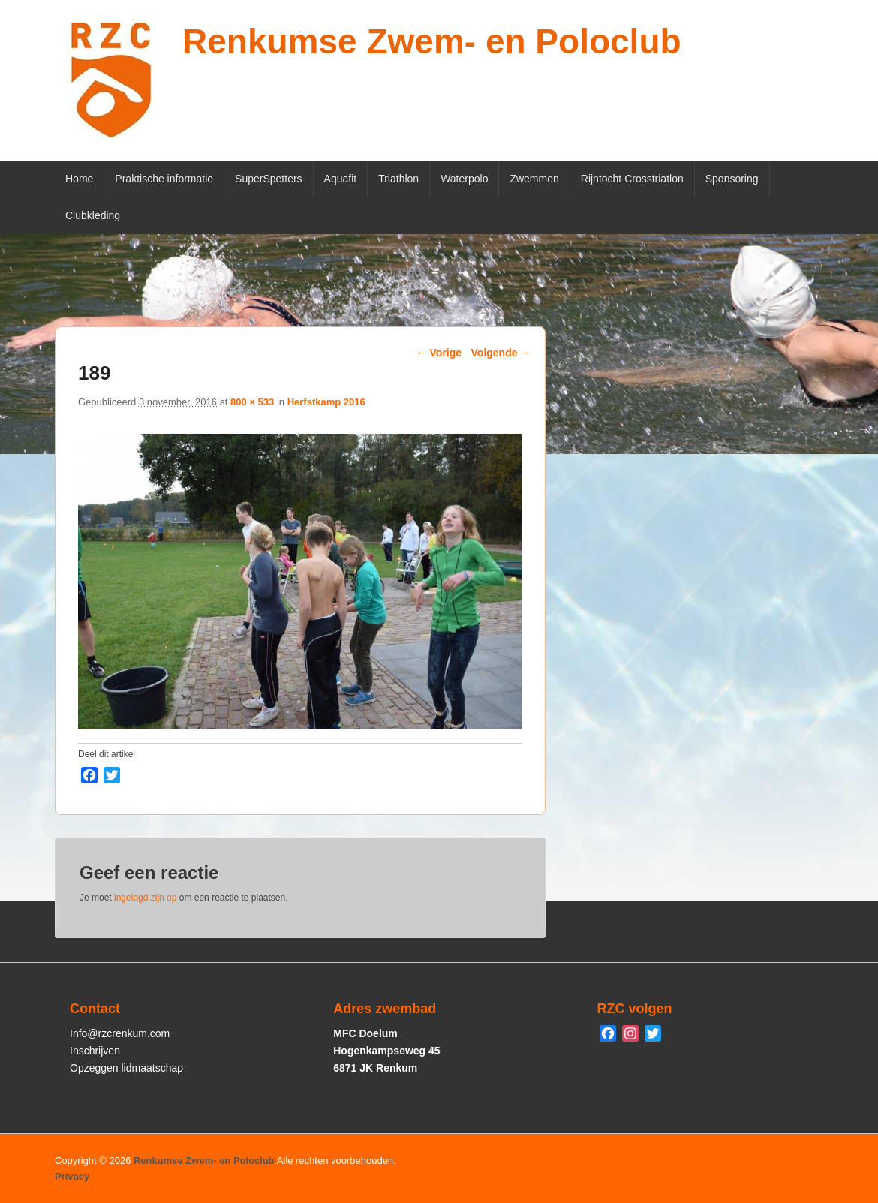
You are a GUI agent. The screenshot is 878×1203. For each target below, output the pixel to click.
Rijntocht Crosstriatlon (632, 179)
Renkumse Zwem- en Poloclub (431, 41)
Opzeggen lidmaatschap (126, 1068)
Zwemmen (534, 179)
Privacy (72, 1176)
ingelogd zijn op (145, 897)
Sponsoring (732, 179)
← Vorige (439, 353)
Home (79, 179)
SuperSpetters (268, 179)
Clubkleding (92, 215)
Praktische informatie (164, 179)
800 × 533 (252, 402)
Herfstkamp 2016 (326, 402)
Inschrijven (95, 1051)
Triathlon (398, 179)
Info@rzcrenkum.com (120, 1033)
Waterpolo (464, 179)
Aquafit (340, 179)
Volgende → (501, 353)
